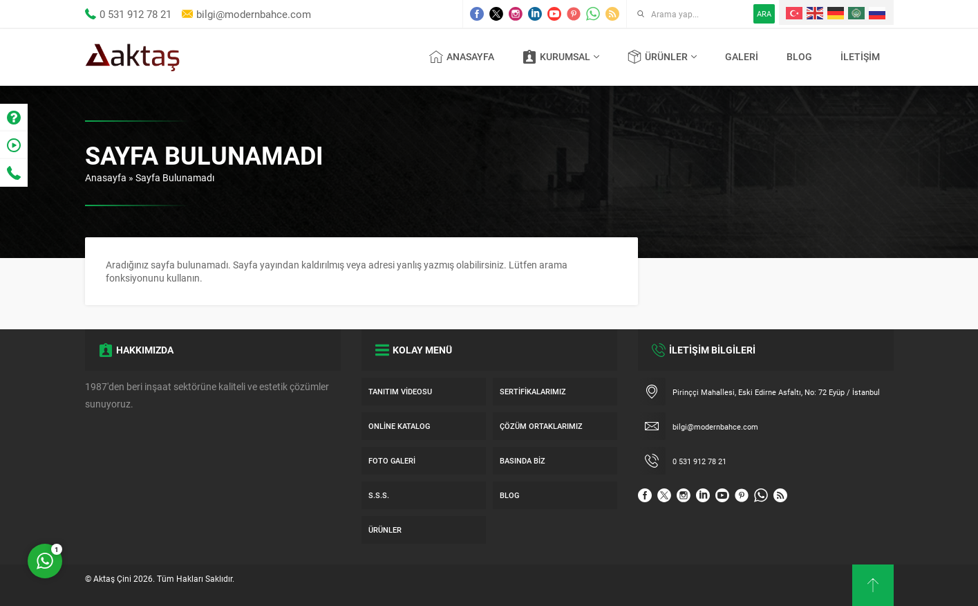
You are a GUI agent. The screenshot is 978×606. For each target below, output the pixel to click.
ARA (764, 13)
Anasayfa (105, 177)
